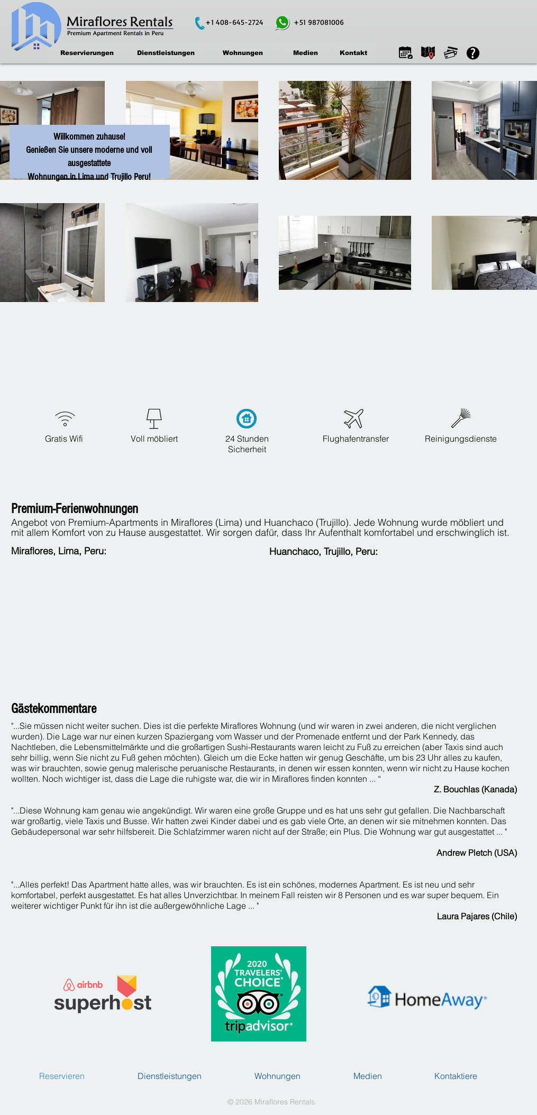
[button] (406, 53)
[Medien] (305, 52)
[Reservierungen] (87, 52)
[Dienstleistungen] (166, 52)
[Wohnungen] (243, 52)
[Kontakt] (353, 52)
